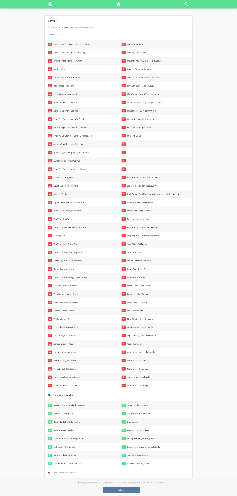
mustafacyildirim (66, 27)
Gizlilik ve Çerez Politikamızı (128, 482)
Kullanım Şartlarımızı (107, 482)
